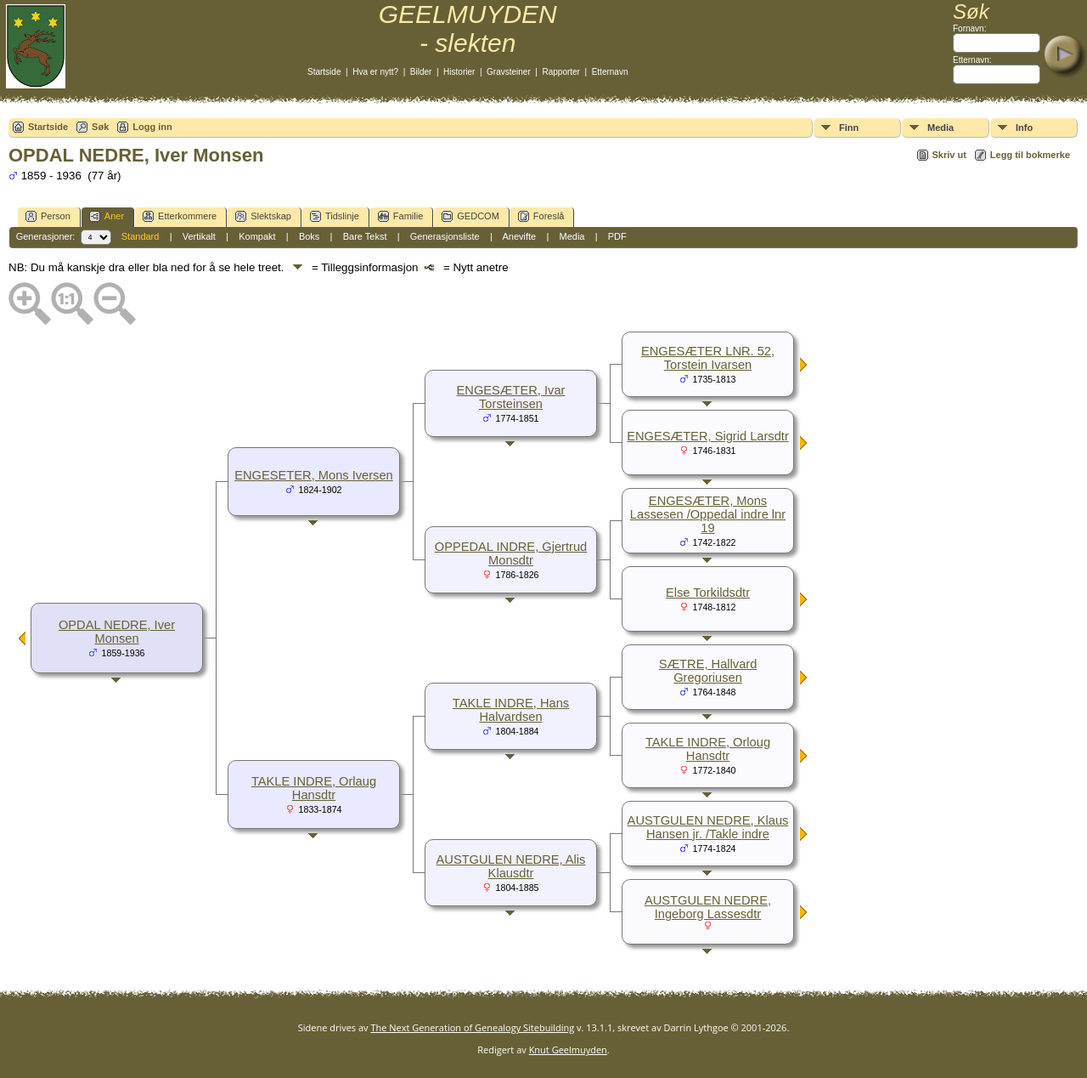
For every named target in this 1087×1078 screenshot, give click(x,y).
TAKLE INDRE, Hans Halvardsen (511, 709)
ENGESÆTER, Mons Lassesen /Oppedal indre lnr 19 (708, 514)
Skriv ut (949, 155)
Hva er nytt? (375, 72)
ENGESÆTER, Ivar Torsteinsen (511, 397)
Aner (106, 216)
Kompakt (257, 236)
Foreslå (541, 216)
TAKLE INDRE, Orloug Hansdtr (707, 749)
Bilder (421, 72)
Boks (309, 236)
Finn (849, 127)
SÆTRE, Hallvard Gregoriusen (708, 670)
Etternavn (610, 72)
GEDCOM (470, 216)
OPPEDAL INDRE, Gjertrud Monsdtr (511, 553)
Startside (324, 72)
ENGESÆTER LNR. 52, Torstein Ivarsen (707, 358)
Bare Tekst (365, 236)
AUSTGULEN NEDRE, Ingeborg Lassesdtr (708, 907)
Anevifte (519, 236)
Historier (459, 72)
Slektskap (263, 216)
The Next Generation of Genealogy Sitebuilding (472, 1027)
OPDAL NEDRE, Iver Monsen (117, 631)
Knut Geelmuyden (568, 1049)
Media (940, 127)
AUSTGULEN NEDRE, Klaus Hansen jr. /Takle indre (708, 827)
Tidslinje (334, 216)
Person (47, 216)
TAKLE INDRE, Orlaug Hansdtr (313, 788)
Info (1024, 127)
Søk (100, 127)
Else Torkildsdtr (708, 592)
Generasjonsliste (445, 236)
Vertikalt (199, 236)
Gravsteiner (509, 72)
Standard (140, 236)
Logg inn (152, 127)
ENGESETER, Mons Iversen (313, 475)
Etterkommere (180, 216)
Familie (400, 216)
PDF (617, 236)
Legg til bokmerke (1030, 155)
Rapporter (560, 72)
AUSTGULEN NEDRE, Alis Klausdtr (511, 866)
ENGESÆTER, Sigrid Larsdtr (708, 436)
